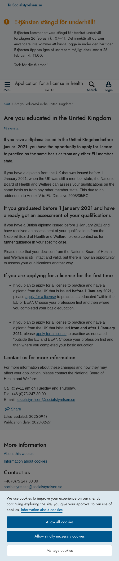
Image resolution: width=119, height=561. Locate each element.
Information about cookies (41, 509)
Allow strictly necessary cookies (59, 536)
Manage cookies (60, 550)
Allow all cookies (59, 522)
